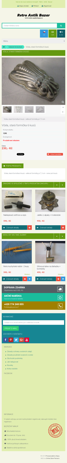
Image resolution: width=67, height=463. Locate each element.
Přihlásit (35, 6)
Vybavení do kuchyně (15, 47)
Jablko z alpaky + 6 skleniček (49, 215)
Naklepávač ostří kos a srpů (14, 215)
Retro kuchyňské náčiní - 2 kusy (16, 266)
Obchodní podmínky (15, 358)
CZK (52, 33)
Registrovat (46, 6)
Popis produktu (12, 166)
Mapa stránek (23, 6)
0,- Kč (61, 33)
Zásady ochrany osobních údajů (19, 351)
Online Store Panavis (52, 458)
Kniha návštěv (12, 369)
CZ (44, 33)
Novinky (10, 365)
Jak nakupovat (12, 362)
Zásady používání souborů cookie (20, 355)
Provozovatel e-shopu (52, 456)
